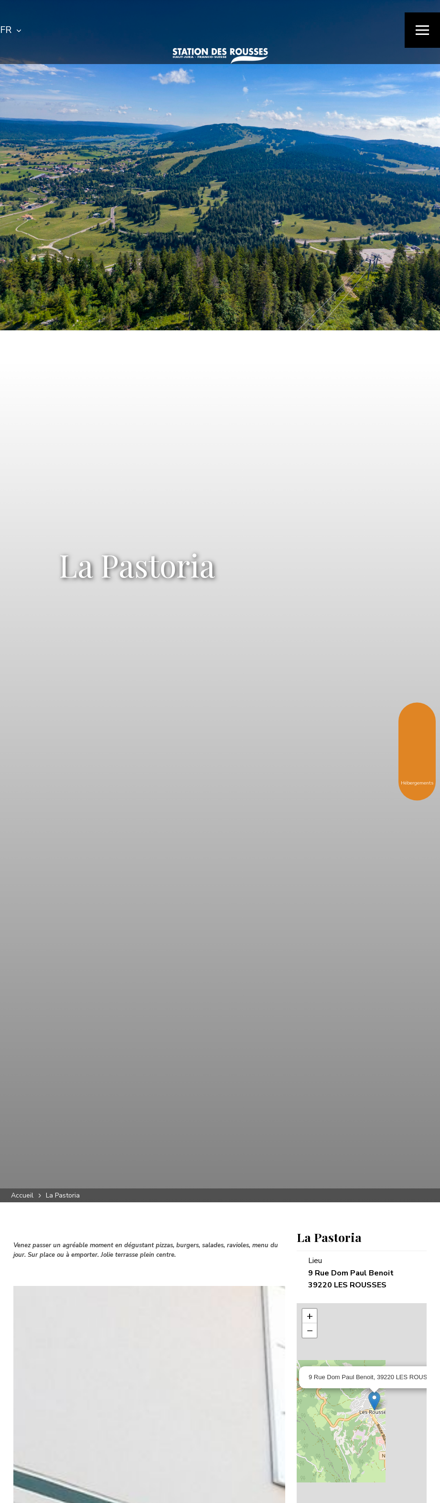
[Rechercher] (273, 30)
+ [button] (310, 1316)
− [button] (310, 1330)
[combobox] (10, 30)
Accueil (22, 1195)
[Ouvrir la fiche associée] (374, 1401)
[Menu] (422, 30)
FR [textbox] (5, 29)
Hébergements (417, 775)
